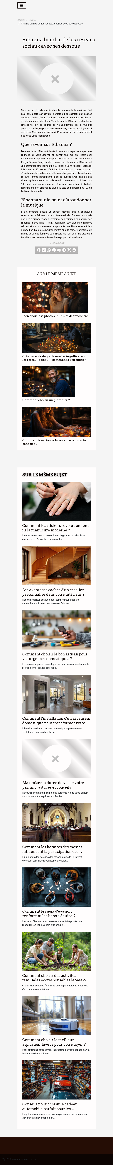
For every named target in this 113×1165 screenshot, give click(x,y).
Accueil (21, 20)
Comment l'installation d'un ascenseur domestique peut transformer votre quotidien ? (56, 723)
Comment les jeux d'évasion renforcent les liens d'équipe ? (49, 913)
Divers (32, 20)
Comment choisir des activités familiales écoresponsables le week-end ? (54, 980)
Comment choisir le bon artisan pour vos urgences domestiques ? (55, 656)
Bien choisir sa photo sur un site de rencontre (55, 316)
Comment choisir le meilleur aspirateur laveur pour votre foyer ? (54, 1042)
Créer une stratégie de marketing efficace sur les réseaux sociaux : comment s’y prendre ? (55, 358)
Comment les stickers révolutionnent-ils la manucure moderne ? (56, 527)
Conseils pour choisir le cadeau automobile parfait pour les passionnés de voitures (50, 1109)
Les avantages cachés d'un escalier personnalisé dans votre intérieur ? (53, 592)
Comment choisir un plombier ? (46, 400)
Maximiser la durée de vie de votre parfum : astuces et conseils (53, 785)
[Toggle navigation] (21, 5)
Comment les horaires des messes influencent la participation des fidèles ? (52, 851)
